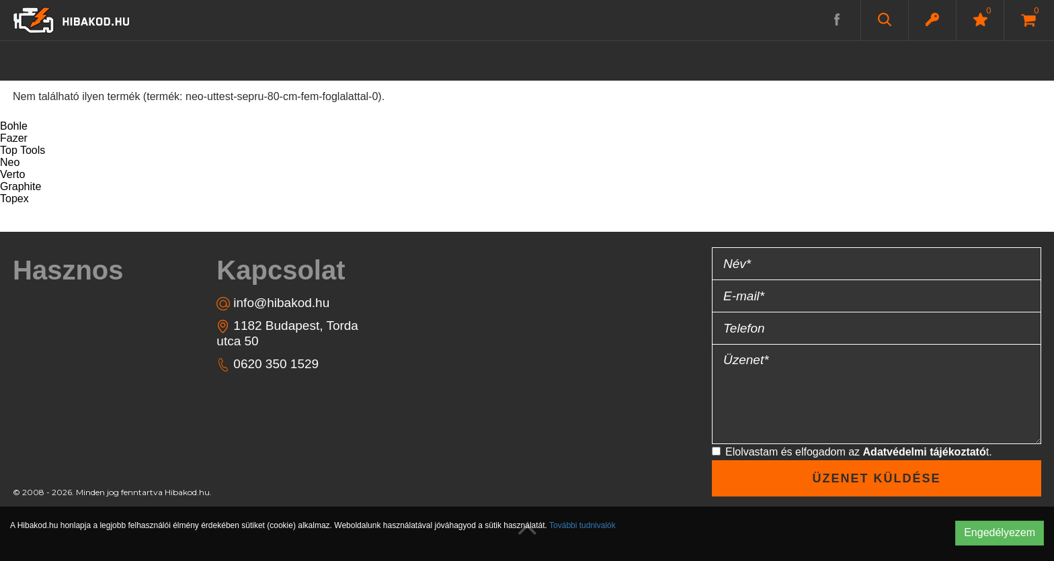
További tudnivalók (582, 525)
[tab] (90, 270)
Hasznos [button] (68, 270)
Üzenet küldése (876, 478)
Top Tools (22, 150)
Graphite (20, 186)
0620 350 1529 (267, 364)
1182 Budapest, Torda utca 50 (287, 332)
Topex (14, 198)
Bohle (14, 126)
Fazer (14, 138)
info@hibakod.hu (272, 303)
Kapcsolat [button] (280, 270)
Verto (12, 174)
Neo (9, 162)
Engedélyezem (999, 532)
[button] (932, 19)
